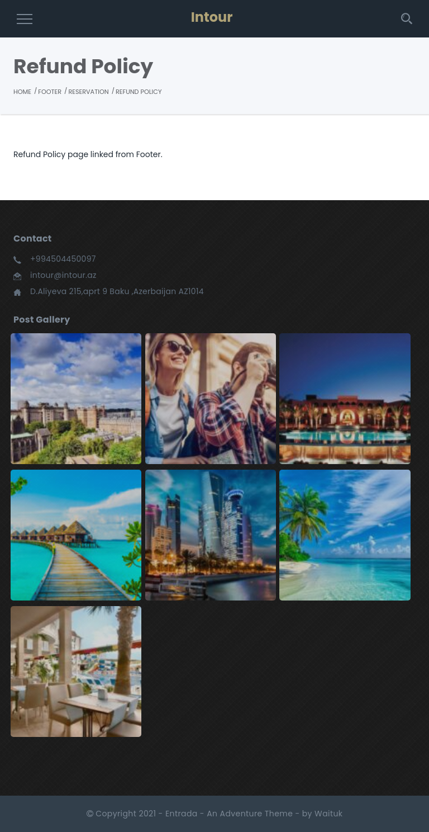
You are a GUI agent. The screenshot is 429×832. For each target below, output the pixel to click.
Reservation (88, 91)
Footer (49, 91)
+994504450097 (63, 258)
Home (22, 91)
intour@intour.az (63, 275)
